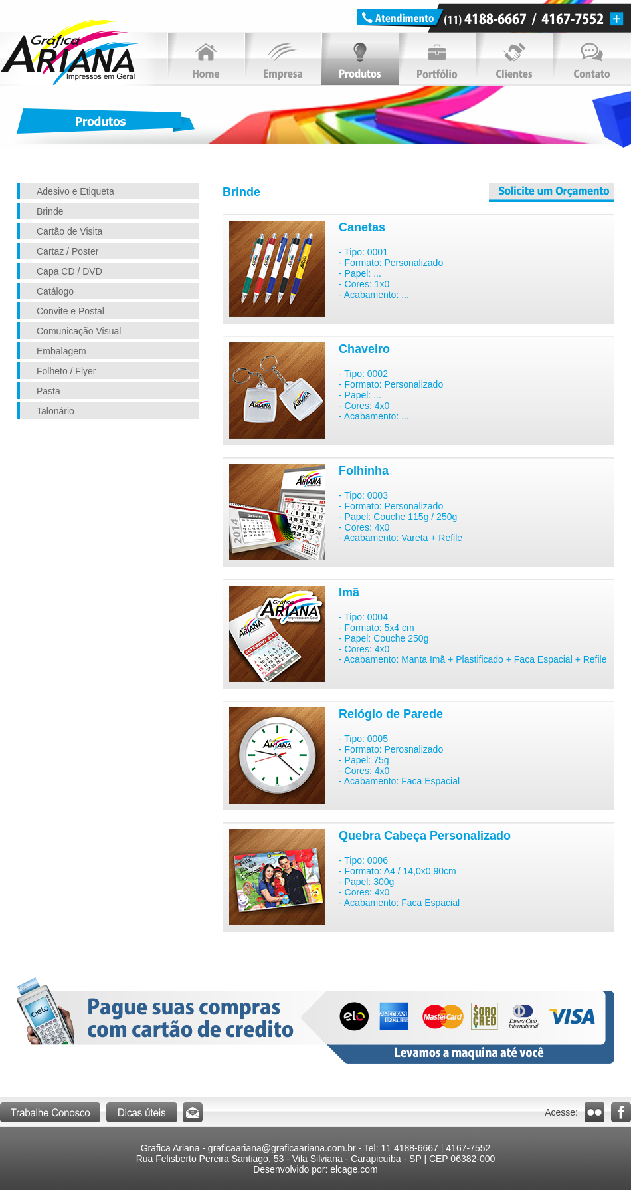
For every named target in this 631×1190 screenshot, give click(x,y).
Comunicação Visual (79, 331)
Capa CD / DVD (69, 271)
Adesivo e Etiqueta (75, 191)
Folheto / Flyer (66, 371)
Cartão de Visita (69, 231)
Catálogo (55, 291)
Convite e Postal (70, 311)
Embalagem (61, 351)
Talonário (55, 411)
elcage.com (354, 1169)
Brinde (50, 211)
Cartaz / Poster (67, 251)
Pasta (48, 391)
